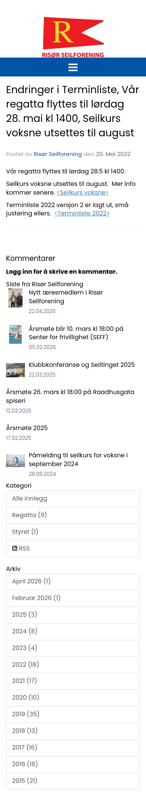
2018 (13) (25, 731)
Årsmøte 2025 (27, 428)
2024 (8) (24, 631)
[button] (73, 66)
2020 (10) (25, 697)
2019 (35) (26, 714)
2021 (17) (24, 681)
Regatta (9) (29, 515)
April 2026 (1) (31, 581)
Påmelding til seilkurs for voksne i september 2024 (78, 459)
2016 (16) (25, 764)
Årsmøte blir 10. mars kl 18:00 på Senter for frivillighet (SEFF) (76, 333)
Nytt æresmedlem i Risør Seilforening (66, 297)
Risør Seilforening (58, 154)
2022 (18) (25, 664)
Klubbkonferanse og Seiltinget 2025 (82, 364)
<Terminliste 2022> (82, 213)
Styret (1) (25, 531)
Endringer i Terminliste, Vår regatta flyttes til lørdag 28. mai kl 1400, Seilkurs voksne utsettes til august (72, 111)
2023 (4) (24, 648)
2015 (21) (25, 780)
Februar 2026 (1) (36, 598)
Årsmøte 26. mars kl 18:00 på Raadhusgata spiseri (70, 396)
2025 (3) (24, 614)
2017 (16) (24, 747)
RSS (21, 548)
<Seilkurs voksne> (83, 192)
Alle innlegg (29, 498)
